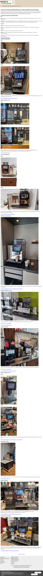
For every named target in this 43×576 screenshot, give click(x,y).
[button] (1, 6)
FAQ (1, 563)
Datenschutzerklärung (4, 558)
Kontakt (1, 559)
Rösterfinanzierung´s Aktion (15, 6)
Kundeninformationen (15, 559)
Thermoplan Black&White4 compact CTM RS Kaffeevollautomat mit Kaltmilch (12, 288)
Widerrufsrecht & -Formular (14, 561)
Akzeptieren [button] (34, 574)
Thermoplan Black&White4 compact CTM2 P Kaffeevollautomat (10, 550)
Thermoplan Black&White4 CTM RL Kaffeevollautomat (8, 370)
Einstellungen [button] (31, 572)
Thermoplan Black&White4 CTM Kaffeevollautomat (8, 214)
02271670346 (9, 323)
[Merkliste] (38, 6)
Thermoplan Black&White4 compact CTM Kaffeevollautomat (9, 98)
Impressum (2, 557)
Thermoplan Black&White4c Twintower (6, 325)
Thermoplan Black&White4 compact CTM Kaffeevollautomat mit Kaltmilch (11, 514)
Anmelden (37, 6)
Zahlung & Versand (14, 557)
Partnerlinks (2, 562)
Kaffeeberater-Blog (5, 6)
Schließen (37, 572)
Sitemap (12, 563)
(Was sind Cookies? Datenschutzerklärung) (7, 572)
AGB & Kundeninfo (14, 558)
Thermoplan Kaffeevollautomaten (5, 152)
